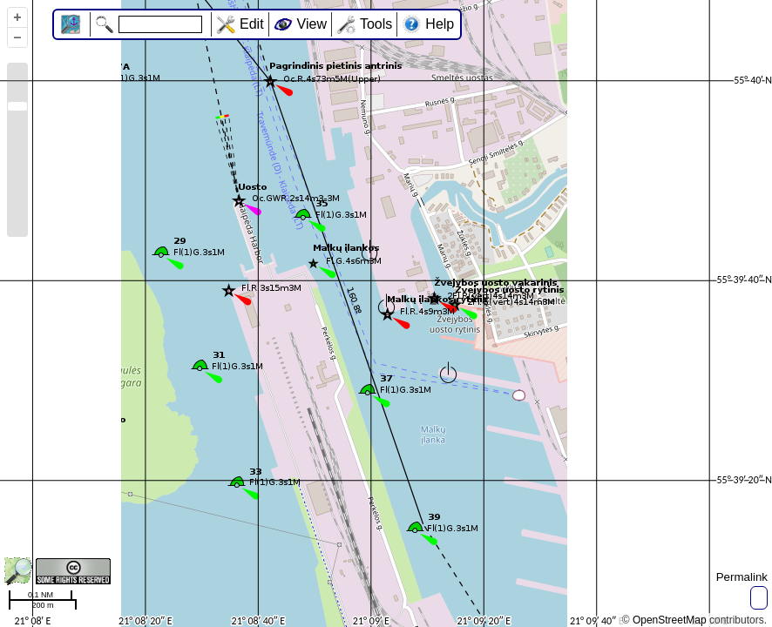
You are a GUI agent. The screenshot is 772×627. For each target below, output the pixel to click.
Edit (252, 24)
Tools (376, 24)
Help (439, 24)
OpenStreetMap (670, 620)
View (312, 24)
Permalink (742, 576)
